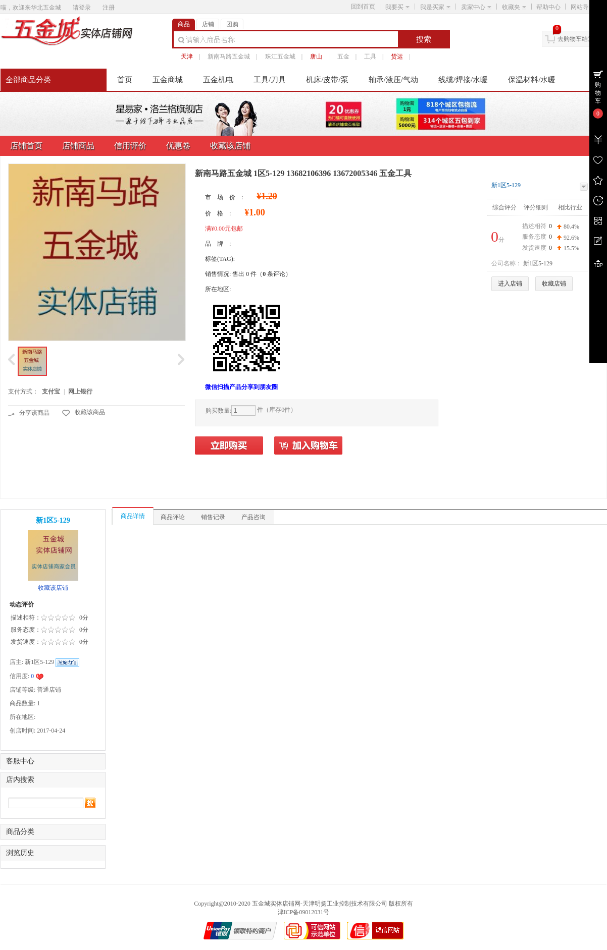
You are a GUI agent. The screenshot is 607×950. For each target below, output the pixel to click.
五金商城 (168, 80)
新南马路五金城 (229, 56)
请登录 (82, 7)
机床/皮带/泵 (327, 80)
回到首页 (363, 6)
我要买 (397, 7)
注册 (109, 7)
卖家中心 (476, 7)
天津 (187, 56)
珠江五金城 (280, 56)
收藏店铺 (554, 283)
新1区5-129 (506, 185)
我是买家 (435, 7)
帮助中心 (548, 7)
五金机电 (218, 80)
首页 (124, 80)
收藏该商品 (90, 412)
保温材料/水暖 (531, 80)
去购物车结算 (576, 38)
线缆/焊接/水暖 (463, 80)
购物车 (598, 92)
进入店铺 (510, 283)
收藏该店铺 (53, 587)
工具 (370, 56)
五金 (343, 56)
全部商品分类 (28, 80)
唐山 (316, 56)
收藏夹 (514, 7)
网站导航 (586, 7)
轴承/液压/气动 (393, 80)
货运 (397, 56)
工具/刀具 (270, 80)
